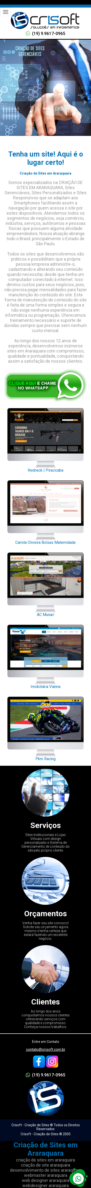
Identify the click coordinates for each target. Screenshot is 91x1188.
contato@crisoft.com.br (45, 1049)
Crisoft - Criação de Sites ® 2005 (46, 1134)
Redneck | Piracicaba (45, 439)
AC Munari (45, 583)
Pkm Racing (45, 727)
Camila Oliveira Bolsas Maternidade (45, 511)
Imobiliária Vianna (45, 655)
